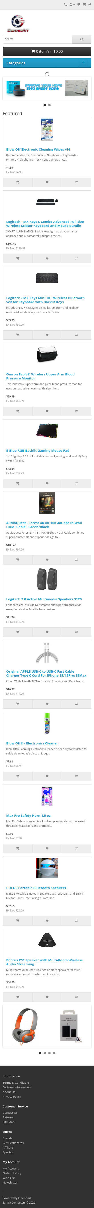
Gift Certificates (13, 1143)
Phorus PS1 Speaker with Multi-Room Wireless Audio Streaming (44, 962)
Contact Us (10, 1113)
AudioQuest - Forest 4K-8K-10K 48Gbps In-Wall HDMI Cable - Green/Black (44, 524)
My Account (11, 1168)
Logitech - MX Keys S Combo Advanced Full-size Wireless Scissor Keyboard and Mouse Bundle (45, 223)
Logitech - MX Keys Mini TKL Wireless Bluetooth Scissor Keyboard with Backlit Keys (45, 300)
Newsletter (10, 1182)
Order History (12, 1173)
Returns (8, 1117)
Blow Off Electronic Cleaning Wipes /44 (38, 149)
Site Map (8, 1122)
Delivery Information (17, 1087)
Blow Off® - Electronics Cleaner (32, 743)
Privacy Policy (12, 1097)
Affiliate (8, 1147)
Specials (8, 1152)
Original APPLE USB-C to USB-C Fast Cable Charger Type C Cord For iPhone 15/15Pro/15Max (46, 673)
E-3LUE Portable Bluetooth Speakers (36, 887)
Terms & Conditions (16, 1083)
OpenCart (24, 1198)
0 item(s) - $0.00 (47, 51)
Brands (7, 1138)
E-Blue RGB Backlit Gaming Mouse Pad (37, 450)
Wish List (9, 1178)
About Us (9, 1092)
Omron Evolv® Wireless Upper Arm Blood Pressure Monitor (40, 376)
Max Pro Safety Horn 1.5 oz (28, 815)
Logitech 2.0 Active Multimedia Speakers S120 (44, 599)
